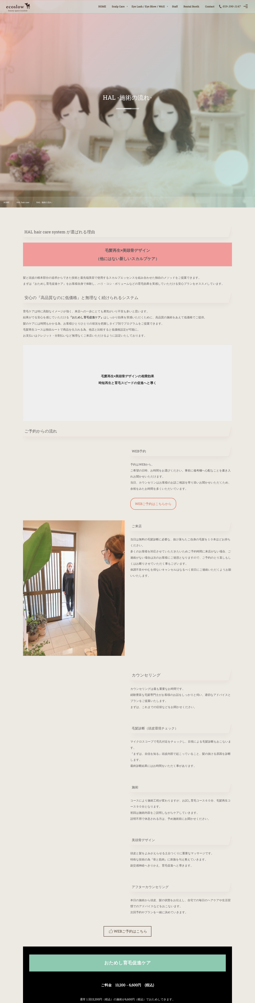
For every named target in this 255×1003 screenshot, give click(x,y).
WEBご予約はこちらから (153, 504)
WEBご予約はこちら (130, 931)
